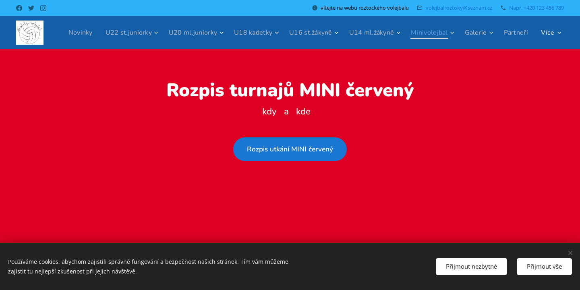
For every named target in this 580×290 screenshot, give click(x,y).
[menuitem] (101, 33)
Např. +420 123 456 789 (536, 7)
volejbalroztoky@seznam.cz (459, 7)
